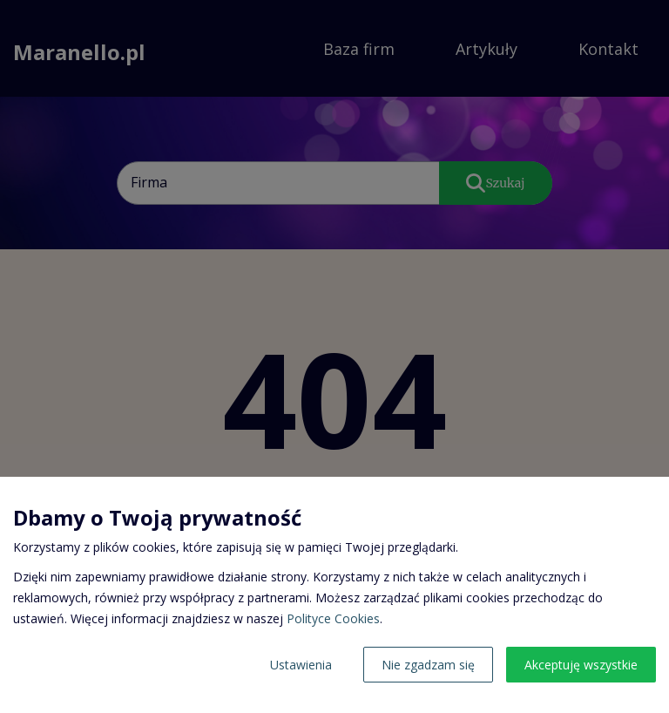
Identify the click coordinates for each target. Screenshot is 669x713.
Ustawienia (301, 664)
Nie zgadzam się (428, 664)
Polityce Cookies (333, 618)
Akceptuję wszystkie (581, 664)
